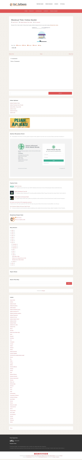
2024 (12, 234)
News (11, 388)
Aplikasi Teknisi (13, 323)
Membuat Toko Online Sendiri (24, 21)
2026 (12, 231)
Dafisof (11, 346)
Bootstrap (12, 339)
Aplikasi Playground (14, 316)
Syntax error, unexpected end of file (19, 259)
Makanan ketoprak (13, 377)
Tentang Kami (38, 4)
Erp (10, 360)
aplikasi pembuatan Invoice (15, 310)
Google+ (29, 46)
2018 (12, 264)
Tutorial (64, 4)
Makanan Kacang (13, 375)
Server (11, 409)
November (14, 246)
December (14, 245)
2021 (12, 240)
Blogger (43, 291)
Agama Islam (12, 300)
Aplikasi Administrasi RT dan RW (20, 192)
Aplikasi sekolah (13, 321)
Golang (11, 363)
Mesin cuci (12, 382)
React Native (12, 400)
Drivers (11, 358)
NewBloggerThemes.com (43, 457)
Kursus (57, 4)
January (13, 262)
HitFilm (11, 365)
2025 (12, 233)
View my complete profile (20, 220)
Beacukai (11, 331)
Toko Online (29, 23)
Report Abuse (13, 272)
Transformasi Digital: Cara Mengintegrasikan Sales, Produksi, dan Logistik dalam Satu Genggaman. (28, 447)
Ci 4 (11, 341)
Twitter (24, 46)
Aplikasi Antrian (13, 109)
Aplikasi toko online (14, 325)
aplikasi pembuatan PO (14, 312)
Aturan (11, 329)
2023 (12, 236)
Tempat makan (13, 411)
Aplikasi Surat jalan (18, 187)
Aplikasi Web (12, 327)
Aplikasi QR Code (13, 318)
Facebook (19, 46)
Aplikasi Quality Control (14, 320)
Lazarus (11, 371)
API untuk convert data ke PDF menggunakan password (20, 203)
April (13, 255)
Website (11, 419)
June (13, 252)
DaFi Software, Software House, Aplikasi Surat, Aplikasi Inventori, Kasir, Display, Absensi (40, 456)
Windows (12, 421)
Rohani (11, 403)
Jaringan (11, 369)
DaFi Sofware (18, 218)
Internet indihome (13, 367)
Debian (11, 350)
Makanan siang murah (14, 379)
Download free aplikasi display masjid (17, 356)
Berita (11, 335)
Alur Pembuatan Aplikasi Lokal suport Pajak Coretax (20, 207)
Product (30, 11)
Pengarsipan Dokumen (14, 396)
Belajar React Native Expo (15, 333)
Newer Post (11, 54)
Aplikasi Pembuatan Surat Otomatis (16, 105)
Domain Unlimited (13, 354)
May (13, 253)
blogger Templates (56, 457)
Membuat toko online (54, 26)
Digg (39, 46)
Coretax (11, 344)
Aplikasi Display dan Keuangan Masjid (21, 197)
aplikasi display (13, 308)
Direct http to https (15, 257)
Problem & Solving (13, 398)
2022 (12, 238)
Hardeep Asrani (29, 457)
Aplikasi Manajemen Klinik (17, 134)
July (13, 250)
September (14, 248)
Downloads (39, 11)
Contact (47, 11)
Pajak (11, 392)
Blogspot (11, 337)
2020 (12, 241)
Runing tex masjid (13, 405)
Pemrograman (48, 4)
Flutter (11, 361)
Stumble (35, 46)
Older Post (71, 54)
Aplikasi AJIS (12, 113)
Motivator (12, 386)
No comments (37, 23)
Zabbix (11, 422)
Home (24, 11)
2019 (12, 243)
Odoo (11, 390)
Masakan (25, 23)
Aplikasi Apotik (13, 304)
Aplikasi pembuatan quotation (15, 314)
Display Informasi (13, 352)
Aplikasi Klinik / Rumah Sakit (15, 107)
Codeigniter (12, 342)
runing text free (13, 407)
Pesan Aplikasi (55, 11)
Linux (11, 373)
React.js (11, 402)
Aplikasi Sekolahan (13, 111)
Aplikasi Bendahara (13, 306)
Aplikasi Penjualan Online (15, 104)
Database (11, 348)
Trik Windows (13, 415)
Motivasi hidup (12, 384)
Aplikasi (21, 23)
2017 (12, 265)
